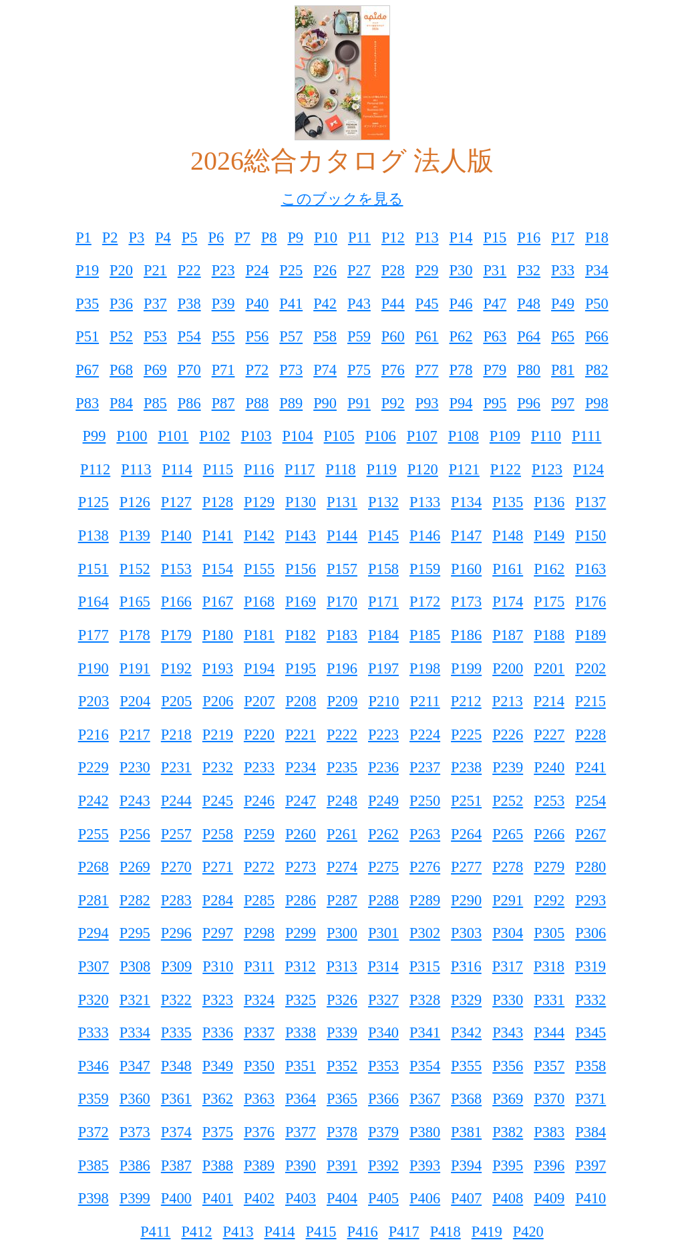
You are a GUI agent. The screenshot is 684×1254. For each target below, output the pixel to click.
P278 (507, 866)
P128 (217, 502)
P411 (155, 1231)
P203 (93, 701)
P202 (590, 668)
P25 (291, 270)
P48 (528, 303)
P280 (590, 866)
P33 (562, 270)
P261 (342, 834)
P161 (507, 569)
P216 (93, 734)
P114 (177, 469)
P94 (461, 403)
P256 (135, 834)
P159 (424, 569)
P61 (427, 336)
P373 (135, 1132)
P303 (466, 933)
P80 (528, 369)
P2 (110, 237)
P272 (259, 866)
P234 (300, 767)
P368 (466, 1098)
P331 (549, 999)
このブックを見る (342, 198)
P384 (590, 1132)
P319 (590, 966)
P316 (466, 966)
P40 (257, 303)
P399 (135, 1198)
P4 (163, 237)
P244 (176, 800)
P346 (93, 1066)
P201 (549, 668)
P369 (507, 1098)
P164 (93, 601)
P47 (494, 303)
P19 (87, 270)
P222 (342, 734)
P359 (93, 1098)
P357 (549, 1066)
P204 (135, 701)
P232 (217, 767)
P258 (217, 834)
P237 (424, 767)
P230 (135, 767)
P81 (562, 369)
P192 (176, 668)
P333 (93, 1032)
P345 (590, 1032)
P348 (176, 1066)
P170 (342, 601)
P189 (590, 635)
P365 (342, 1098)
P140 (176, 535)
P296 (176, 933)
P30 (461, 270)
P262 (383, 834)
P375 (217, 1132)
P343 (507, 1032)
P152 (135, 569)
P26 (325, 270)
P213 (507, 701)
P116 (259, 469)
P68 (121, 369)
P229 (93, 767)
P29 (427, 270)
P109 (505, 436)
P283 (176, 900)
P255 (93, 834)
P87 (223, 403)
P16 (528, 237)
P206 (217, 701)
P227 (549, 734)
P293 (590, 900)
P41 (291, 303)
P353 (383, 1066)
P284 (217, 900)
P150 (590, 535)
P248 (342, 800)
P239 (507, 767)
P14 (461, 237)
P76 (393, 369)
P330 (507, 999)
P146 (424, 535)
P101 (173, 436)
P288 (383, 900)
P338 (300, 1032)
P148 (507, 535)
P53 (155, 336)
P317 (507, 966)
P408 (507, 1198)
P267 (590, 834)
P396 (549, 1165)
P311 (259, 966)
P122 (505, 469)
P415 (321, 1231)
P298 (259, 933)
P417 (404, 1231)
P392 (383, 1165)
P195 (300, 668)
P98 (597, 403)
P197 (383, 668)
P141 (217, 535)
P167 (217, 601)
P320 (93, 999)
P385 (93, 1165)
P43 (359, 303)
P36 (121, 303)
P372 (93, 1132)
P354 (424, 1066)
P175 (549, 601)
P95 (494, 403)
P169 (300, 601)
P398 (93, 1198)
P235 (342, 767)
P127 (176, 502)
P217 (135, 734)
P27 (359, 270)
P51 (87, 336)
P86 (189, 403)
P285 (259, 900)
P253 (549, 800)
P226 (507, 734)
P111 (586, 436)
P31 (494, 270)
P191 (135, 668)
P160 (466, 569)
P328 (424, 999)
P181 (259, 635)
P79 (494, 369)
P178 (135, 635)
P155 (259, 569)
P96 (528, 403)
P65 (562, 336)
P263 (424, 834)
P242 (93, 800)
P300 (342, 933)
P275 (383, 866)
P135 (507, 502)
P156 (300, 569)
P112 (95, 469)
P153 (176, 569)
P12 (393, 237)
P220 (259, 734)
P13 (427, 237)
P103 (256, 436)
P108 (463, 436)
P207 (259, 701)
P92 (393, 403)
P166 (176, 601)
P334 (135, 1032)
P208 (300, 701)
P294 (93, 933)
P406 (424, 1198)
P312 (300, 966)
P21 (155, 270)
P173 (466, 601)
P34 (597, 270)
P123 (547, 469)
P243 (135, 800)
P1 (83, 237)
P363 (259, 1098)
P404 (342, 1198)
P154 (217, 569)
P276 (424, 866)
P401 (217, 1198)
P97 (562, 403)
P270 (176, 866)
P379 (383, 1132)
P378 (342, 1132)
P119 (382, 469)
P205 (176, 701)
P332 (590, 999)
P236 (383, 767)
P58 (325, 336)
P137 (590, 502)
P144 (342, 535)
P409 (549, 1198)
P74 (325, 369)
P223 (383, 734)
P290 (466, 900)
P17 (562, 237)
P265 (507, 834)
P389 (259, 1165)
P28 (393, 270)
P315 (424, 966)
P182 (300, 635)
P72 (257, 369)
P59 (359, 336)
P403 (300, 1198)
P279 (549, 866)
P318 (549, 966)
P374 (176, 1132)
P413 (237, 1231)
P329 (466, 999)
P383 (549, 1132)
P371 (590, 1098)
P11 (359, 237)
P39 (223, 303)
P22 (189, 270)
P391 (342, 1165)
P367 (424, 1098)
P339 (342, 1032)
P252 (507, 800)
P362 (217, 1098)
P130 (300, 502)
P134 (466, 502)
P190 (93, 668)
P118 (340, 469)
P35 (87, 303)
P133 (424, 502)
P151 (93, 569)
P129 (259, 502)
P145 (383, 535)
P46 (461, 303)
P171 (383, 601)
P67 (87, 369)
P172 (424, 601)
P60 (393, 336)
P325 (300, 999)
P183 (342, 635)
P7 (242, 237)
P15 (494, 237)
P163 (590, 569)
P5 (190, 237)
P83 (87, 403)
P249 (383, 800)
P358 (590, 1066)
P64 (528, 336)
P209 (342, 701)
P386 (135, 1165)
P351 (300, 1066)
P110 (546, 436)
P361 (176, 1098)
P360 (135, 1098)
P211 (424, 701)
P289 (424, 900)
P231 (176, 767)
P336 (217, 1032)
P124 (588, 469)
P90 (325, 403)
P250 (424, 800)
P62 (461, 336)
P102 (214, 436)
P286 (300, 900)
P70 (189, 369)
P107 (422, 436)
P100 (131, 436)
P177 (93, 635)
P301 (383, 933)
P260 (300, 834)
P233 (259, 767)
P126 (135, 502)
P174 (507, 601)
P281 (93, 900)
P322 (176, 999)
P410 (590, 1198)
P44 (393, 303)
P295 (135, 933)
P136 (549, 502)
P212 (466, 701)
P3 (136, 237)
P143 (300, 535)
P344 (549, 1032)
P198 (424, 668)
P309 (176, 966)
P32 (528, 270)
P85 (155, 403)
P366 (383, 1098)
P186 (466, 635)
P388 (217, 1165)
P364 (300, 1098)
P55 (223, 336)
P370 (549, 1098)
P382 (507, 1132)
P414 (279, 1231)
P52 (121, 336)
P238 (466, 767)
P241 (590, 767)
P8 (269, 237)
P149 (549, 535)
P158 (383, 569)
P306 (590, 933)
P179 (176, 635)
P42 (325, 303)
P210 (383, 701)
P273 (300, 866)
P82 (597, 369)
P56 (257, 336)
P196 (342, 668)
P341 (424, 1032)
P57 (291, 336)
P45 (427, 303)
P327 (383, 999)
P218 (176, 734)
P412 (196, 1231)
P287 (342, 900)
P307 (93, 966)
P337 (259, 1032)
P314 (383, 966)
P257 (176, 834)
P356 (507, 1066)
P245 (217, 800)
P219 (217, 734)
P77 (427, 369)
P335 (176, 1032)
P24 (257, 270)
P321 (135, 999)
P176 (590, 601)
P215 (590, 701)
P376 (259, 1132)
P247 (300, 800)
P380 (424, 1132)
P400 (176, 1198)
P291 (507, 900)
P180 (217, 635)
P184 (383, 635)
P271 (217, 866)
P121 (464, 469)
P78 (461, 369)
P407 (466, 1198)
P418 (445, 1231)
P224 (424, 734)
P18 (597, 237)
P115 (218, 469)
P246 (259, 800)
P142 (259, 535)
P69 (155, 369)
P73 (291, 369)
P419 (487, 1231)
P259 (259, 834)
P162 (549, 569)
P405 (383, 1198)
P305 (549, 933)
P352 (342, 1066)
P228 (590, 734)
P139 (135, 535)
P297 (217, 933)
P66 (597, 336)
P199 (466, 668)
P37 (155, 303)
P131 (342, 502)
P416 (362, 1231)
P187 (507, 635)
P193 (217, 668)
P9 (295, 237)
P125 (93, 502)
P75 (359, 369)
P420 (528, 1231)
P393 (424, 1165)
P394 (466, 1165)
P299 (300, 933)
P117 (300, 469)
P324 (259, 999)
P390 (300, 1165)
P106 (380, 436)
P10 (325, 237)
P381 (466, 1132)
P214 (549, 701)
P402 (259, 1198)
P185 (424, 635)
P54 (189, 336)
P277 (466, 866)
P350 (259, 1066)
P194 (259, 668)
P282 (135, 900)
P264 (466, 834)
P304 (507, 933)
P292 (549, 900)
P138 (93, 535)
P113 (136, 469)
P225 (466, 734)
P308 (135, 966)
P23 (223, 270)
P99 (94, 436)
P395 (507, 1165)
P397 (590, 1165)
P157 (342, 569)
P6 (216, 237)
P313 (342, 966)
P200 (507, 668)
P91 (359, 403)
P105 (339, 436)
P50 (597, 303)
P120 (422, 469)
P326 (342, 999)
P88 (257, 403)
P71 (223, 369)
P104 (298, 436)
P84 (121, 403)
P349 (217, 1066)
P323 (217, 999)
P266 (549, 834)
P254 (590, 800)
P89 (291, 403)
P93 (427, 403)
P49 (562, 303)
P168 (259, 601)
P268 (93, 866)
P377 (300, 1132)
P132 (383, 502)
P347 (135, 1066)
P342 (466, 1032)
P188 (549, 635)
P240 (549, 767)
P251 (466, 800)
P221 (300, 734)
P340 (383, 1032)
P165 (135, 601)
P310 (217, 966)
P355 (466, 1066)
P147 (466, 535)
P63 (494, 336)
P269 (135, 866)
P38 (189, 303)
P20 (121, 270)
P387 (176, 1165)
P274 (342, 866)
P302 (424, 933)
